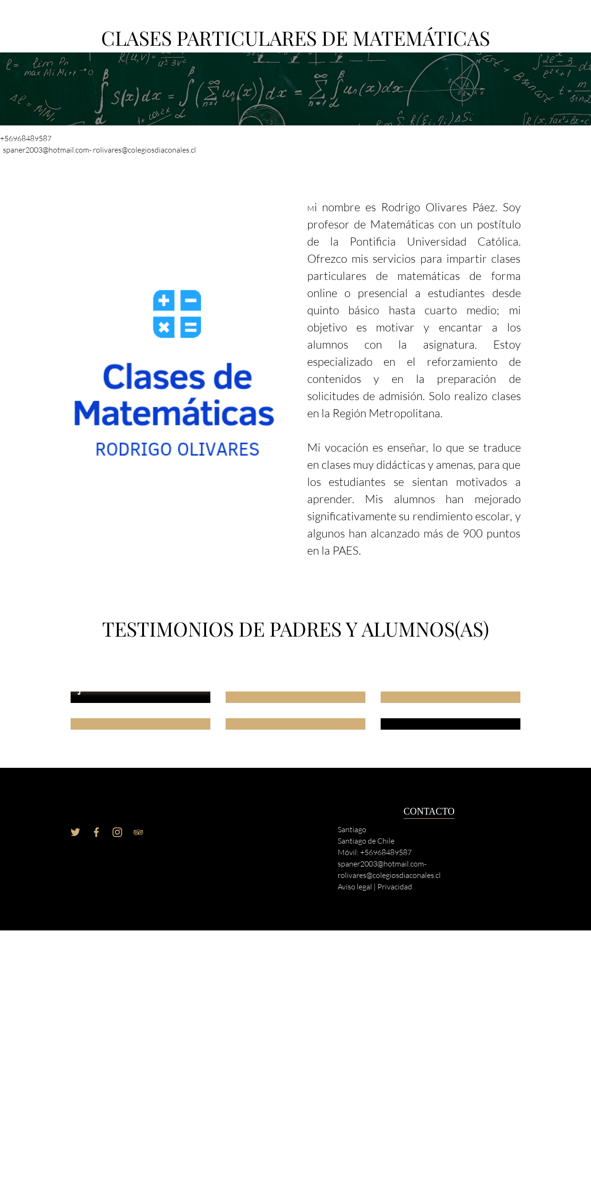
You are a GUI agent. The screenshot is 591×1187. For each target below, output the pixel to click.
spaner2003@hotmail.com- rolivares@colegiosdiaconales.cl (99, 150)
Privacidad (394, 886)
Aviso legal (355, 886)
